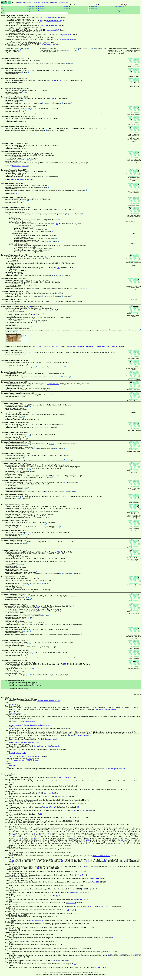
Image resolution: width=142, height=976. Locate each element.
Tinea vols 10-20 (46, 725)
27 (50, 108)
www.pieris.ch (30, 721)
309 (67, 50)
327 (87, 840)
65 (54, 35)
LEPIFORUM (124, 330)
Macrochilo (41, 6)
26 (38, 868)
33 (95, 866)
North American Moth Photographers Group (24, 742)
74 (38, 608)
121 (84, 817)
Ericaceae (97, 346)
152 (51, 532)
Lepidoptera (28, 2)
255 (122, 955)
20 (64, 810)
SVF (14, 331)
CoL (90, 48)
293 (87, 810)
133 (40, 322)
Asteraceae (114, 346)
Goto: (34, 13)
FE (135, 51)
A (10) (40, 532)
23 (68, 817)
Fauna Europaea (15, 713)
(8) (38, 558)
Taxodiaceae (24, 179)
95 (46, 257)
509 (136, 955)
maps (137, 66)
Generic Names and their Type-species (47, 746)
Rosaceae (105, 346)
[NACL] (19, 24)
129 (28, 836)
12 (52, 960)
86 (76, 817)
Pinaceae (15, 179)
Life (14, 2)
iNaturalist (97, 48)
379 (68, 910)
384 (64, 664)
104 (62, 209)
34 (56, 960)
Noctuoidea (45, 2)
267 (68, 913)
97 (48, 362)
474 (56, 554)
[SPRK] (24, 333)
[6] (38, 310)
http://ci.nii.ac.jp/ (14, 704)
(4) (52, 793)
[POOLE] (18, 19)
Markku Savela (94, 972)
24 (38, 861)
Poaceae (25, 166)
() (93, 6)
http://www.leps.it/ (51, 739)
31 (92, 859)
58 (53, 99)
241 (60, 263)
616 (53, 506)
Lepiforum (12, 728)
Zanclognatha (67, 6)
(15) (56, 796)
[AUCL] (23, 19)
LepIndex (16, 48)
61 (57, 896)
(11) (32, 113)
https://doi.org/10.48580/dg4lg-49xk (79, 735)
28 (62, 861)
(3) (32, 669)
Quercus (15, 193)
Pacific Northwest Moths (17, 753)
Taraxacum (47, 346)
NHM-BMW (23, 48)
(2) (39, 793)
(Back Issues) (34, 725)
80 (66, 960)
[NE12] (36, 22)
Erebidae (54, 2)
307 (55, 80)
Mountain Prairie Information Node (48, 701)
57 (55, 455)
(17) (34, 314)
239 (114, 838)
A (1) (46, 318)
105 (98, 835)
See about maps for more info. (115, 769)
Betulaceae (89, 346)
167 (19, 838)
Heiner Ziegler (135, 330)
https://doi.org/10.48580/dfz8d (105, 709)
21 (123, 859)
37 (78, 807)
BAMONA (68, 63)
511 (93, 889)
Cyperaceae (16, 166)
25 (48, 833)
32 (127, 861)
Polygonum (38, 346)
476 (54, 70)
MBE (8, 331)
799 (18, 957)
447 (99, 967)
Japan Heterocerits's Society (19, 725)
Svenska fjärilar (14, 756)
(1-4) (38, 496)
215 (67, 838)
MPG (41, 63)
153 (87, 836)
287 (72, 840)
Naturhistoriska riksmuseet (30, 756)
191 (34, 838)
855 (58, 552)
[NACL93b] (43, 214)
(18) (21, 468)
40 (47, 414)
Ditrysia (37, 2)
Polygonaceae (70, 346)
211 (41, 17)
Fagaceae (80, 346)
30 (45, 561)
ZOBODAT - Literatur (32, 760)
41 (124, 789)
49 (14, 835)
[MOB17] (28, 19)
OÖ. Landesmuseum (16, 760)
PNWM (79, 214)
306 (41, 25)
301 (41, 21)
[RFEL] (27, 24)
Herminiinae (63, 2)
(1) (85, 113)
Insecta (19, 2)
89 (75, 810)
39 (41, 30)
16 (60, 80)
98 (57, 224)
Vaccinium (55, 346)
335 (122, 840)
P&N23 (85, 48)
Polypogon (30, 6)
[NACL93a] (22, 130)
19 (51, 310)
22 (13, 861)
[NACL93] (123, 51)
